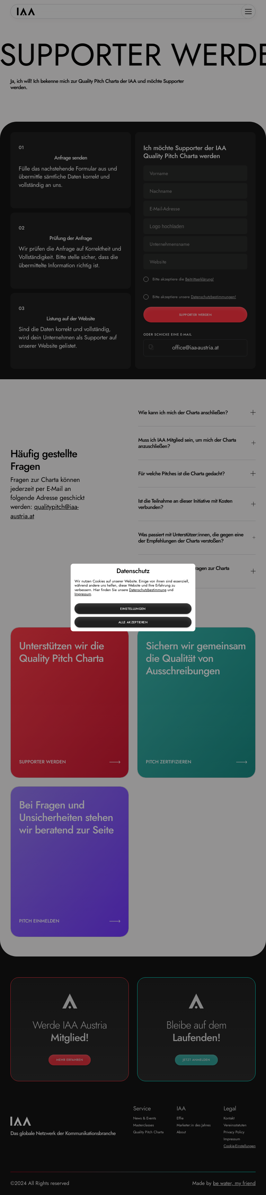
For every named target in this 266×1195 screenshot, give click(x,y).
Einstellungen (133, 608)
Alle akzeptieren (133, 622)
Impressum (82, 594)
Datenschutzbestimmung (148, 589)
